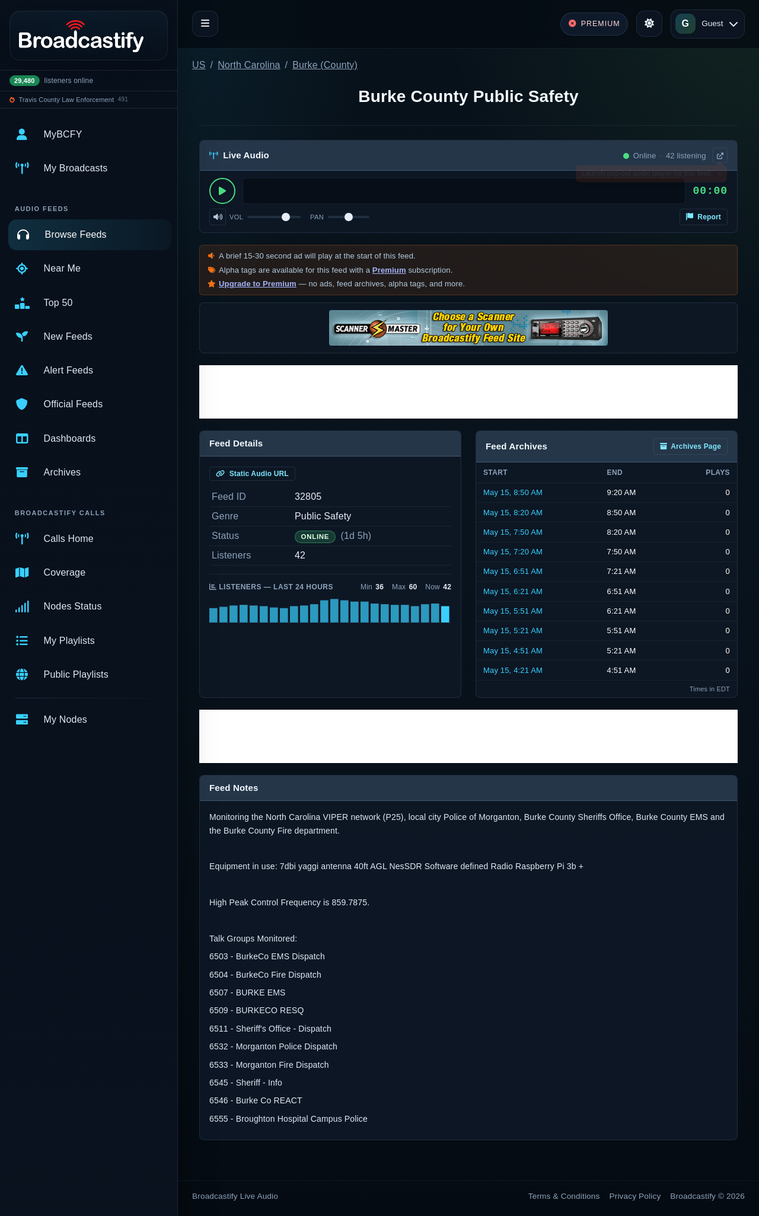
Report (703, 217)
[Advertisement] (468, 392)
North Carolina (249, 65)
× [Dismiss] (719, 176)
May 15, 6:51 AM (513, 571)
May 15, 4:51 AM (513, 650)
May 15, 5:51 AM (513, 611)
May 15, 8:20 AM (513, 512)
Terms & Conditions (564, 1196)
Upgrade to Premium (257, 283)
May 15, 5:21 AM (513, 630)
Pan (317, 217)
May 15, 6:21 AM (513, 591)
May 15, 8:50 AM (513, 492)
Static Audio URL (252, 474)
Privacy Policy (635, 1196)
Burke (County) (325, 65)
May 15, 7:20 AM (513, 551)
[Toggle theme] (649, 24)
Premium (389, 270)
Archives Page (690, 446)
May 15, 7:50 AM (513, 532)
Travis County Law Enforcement (66, 99)
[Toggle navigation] (205, 24)
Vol (236, 217)
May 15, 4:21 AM (513, 670)
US (199, 65)
